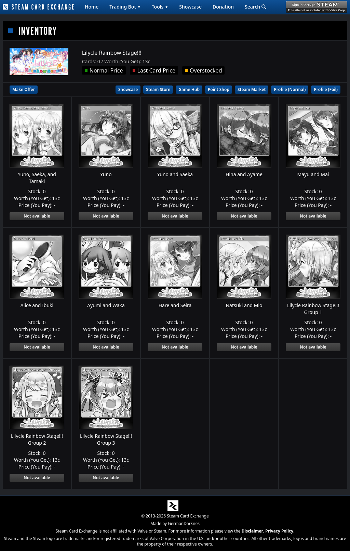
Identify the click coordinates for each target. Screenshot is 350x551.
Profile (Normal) (290, 89)
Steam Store (158, 89)
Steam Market (252, 89)
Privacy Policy (279, 531)
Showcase (190, 6)
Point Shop (218, 89)
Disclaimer (252, 531)
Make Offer (23, 89)
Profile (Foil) (326, 89)
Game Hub (189, 89)
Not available (37, 216)
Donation (223, 6)
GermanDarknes (184, 523)
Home (91, 6)
